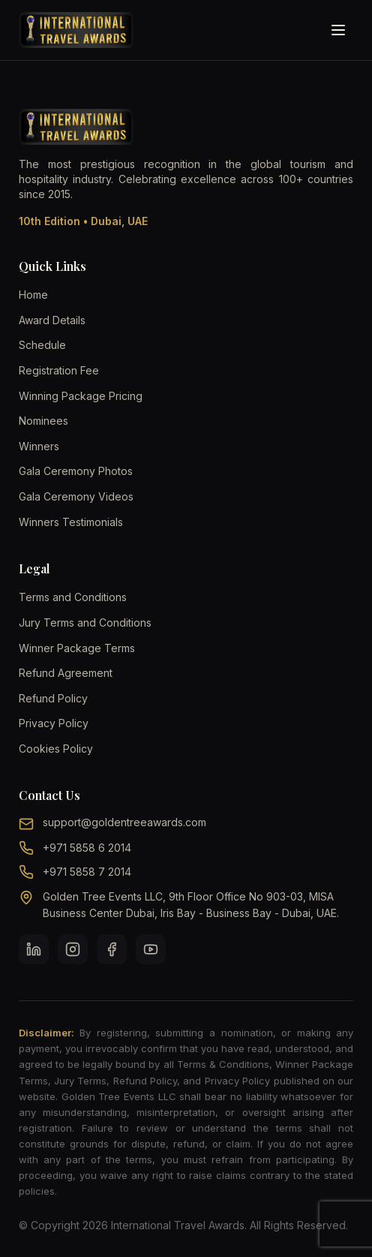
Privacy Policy (53, 723)
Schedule (42, 344)
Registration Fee (59, 370)
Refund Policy (53, 698)
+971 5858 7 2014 (87, 871)
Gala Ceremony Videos (76, 496)
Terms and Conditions (73, 597)
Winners (39, 446)
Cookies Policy (56, 748)
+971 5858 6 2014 (87, 847)
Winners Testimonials (71, 522)
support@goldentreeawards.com (124, 822)
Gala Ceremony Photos (76, 471)
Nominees (43, 420)
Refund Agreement (65, 672)
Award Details (52, 320)
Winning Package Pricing (80, 395)
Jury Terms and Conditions (85, 622)
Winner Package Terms (77, 648)
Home (33, 294)
